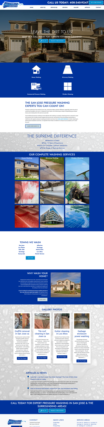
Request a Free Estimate (57, 41)
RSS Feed (55, 416)
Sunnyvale (21, 239)
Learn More (42, 284)
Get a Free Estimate (96, 2)
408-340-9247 (36, 412)
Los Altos (40, 237)
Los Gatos (21, 233)
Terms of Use (56, 412)
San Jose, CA (80, 407)
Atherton (39, 230)
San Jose (21, 230)
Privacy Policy (56, 411)
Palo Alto (21, 235)
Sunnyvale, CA (80, 412)
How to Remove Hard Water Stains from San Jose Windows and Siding (54, 374)
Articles (55, 409)
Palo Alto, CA (87, 409)
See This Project (22, 343)
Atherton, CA (87, 407)
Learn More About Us (33, 111)
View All (96, 415)
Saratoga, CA (80, 409)
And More (30, 243)
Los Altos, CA (89, 411)
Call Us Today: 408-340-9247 (67, 2)
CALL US (43, 41)
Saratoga (40, 233)
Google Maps (56, 407)
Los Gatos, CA (93, 407)
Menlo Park (39, 235)
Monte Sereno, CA (88, 412)
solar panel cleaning (62, 104)
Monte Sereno (39, 239)
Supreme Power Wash (10, 425)
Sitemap (55, 414)
